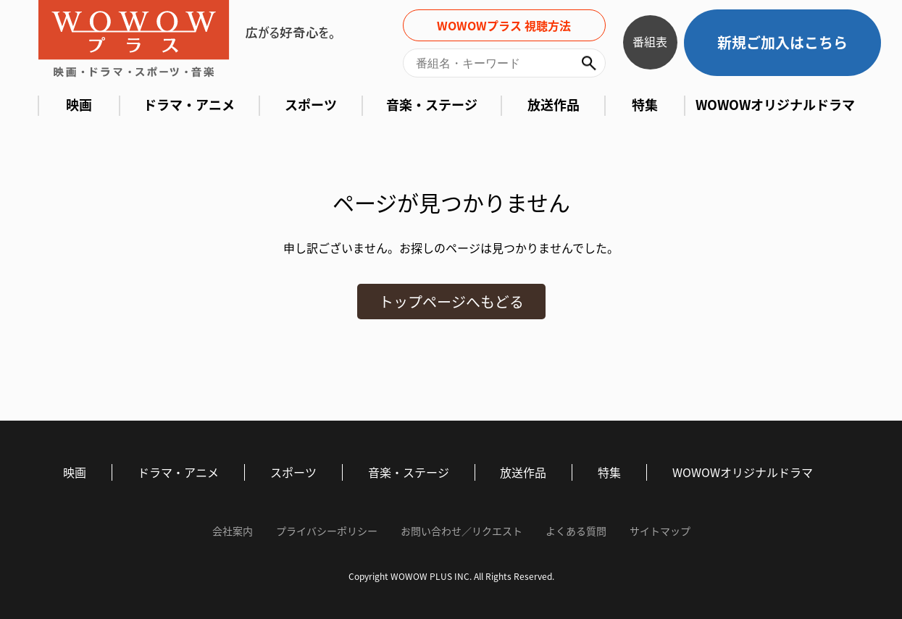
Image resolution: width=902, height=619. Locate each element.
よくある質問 (576, 531)
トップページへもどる (451, 301)
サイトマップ (660, 531)
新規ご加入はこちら (782, 42)
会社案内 (232, 531)
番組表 (649, 41)
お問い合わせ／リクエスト (461, 531)
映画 (79, 105)
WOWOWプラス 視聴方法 (504, 25)
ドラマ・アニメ (189, 105)
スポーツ (311, 105)
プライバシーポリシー (326, 531)
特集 (645, 105)
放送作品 (553, 105)
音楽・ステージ (431, 105)
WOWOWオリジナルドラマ (775, 105)
